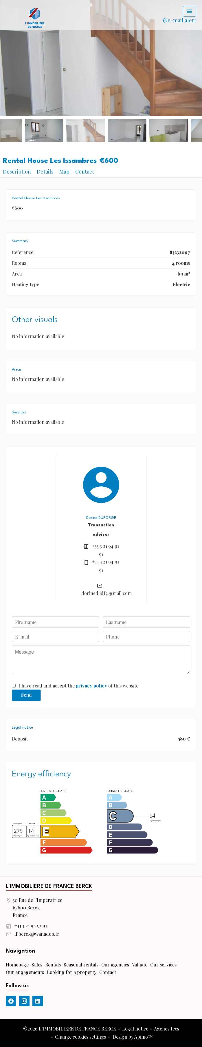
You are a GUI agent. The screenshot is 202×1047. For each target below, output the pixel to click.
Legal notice (135, 1029)
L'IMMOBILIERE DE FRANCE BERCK (49, 886)
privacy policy (91, 686)
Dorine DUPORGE (101, 518)
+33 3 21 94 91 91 (30, 925)
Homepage (35, 17)
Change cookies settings (80, 1037)
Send (26, 695)
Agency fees (166, 1029)
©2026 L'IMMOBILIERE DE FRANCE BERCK (69, 1029)
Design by (132, 1037)
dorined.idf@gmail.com (106, 593)
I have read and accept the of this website (78, 686)
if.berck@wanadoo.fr (36, 934)
